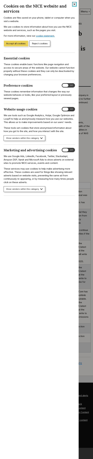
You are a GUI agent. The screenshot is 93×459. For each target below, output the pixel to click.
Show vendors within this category (24, 138)
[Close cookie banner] (74, 4)
